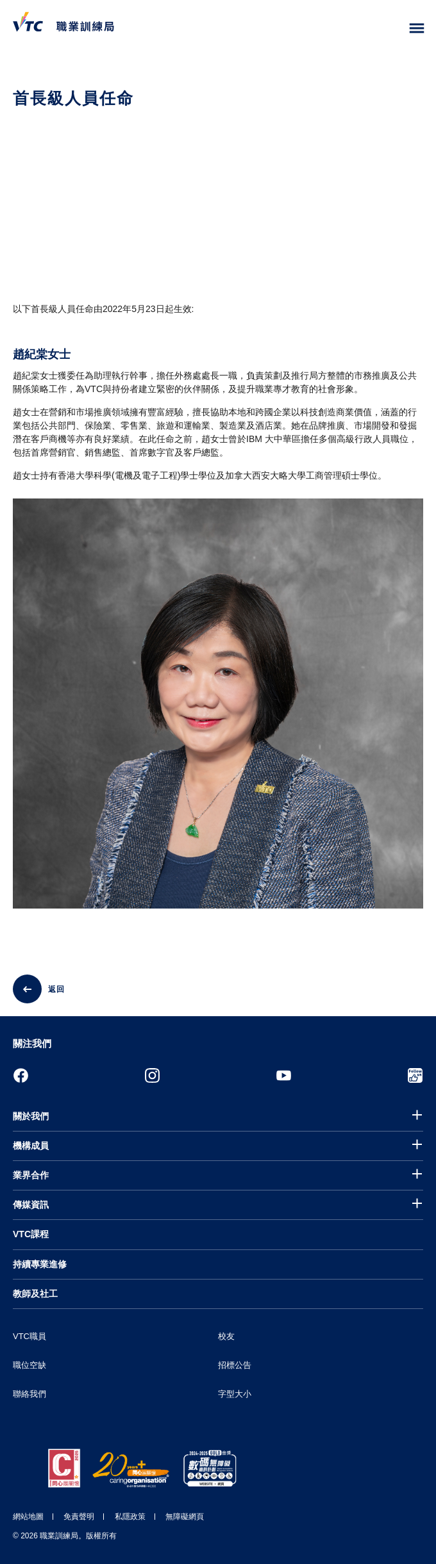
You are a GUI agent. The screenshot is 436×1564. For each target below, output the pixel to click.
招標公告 (234, 1365)
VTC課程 (31, 1234)
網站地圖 (28, 1516)
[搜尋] (390, 29)
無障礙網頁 (184, 1516)
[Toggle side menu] (417, 28)
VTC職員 (29, 1336)
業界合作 (31, 1175)
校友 (226, 1336)
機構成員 (31, 1145)
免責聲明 (78, 1516)
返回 (56, 989)
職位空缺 (29, 1365)
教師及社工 (35, 1293)
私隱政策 (130, 1516)
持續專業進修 (40, 1264)
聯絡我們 (29, 1394)
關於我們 (31, 1116)
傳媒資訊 (31, 1204)
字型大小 (234, 1394)
